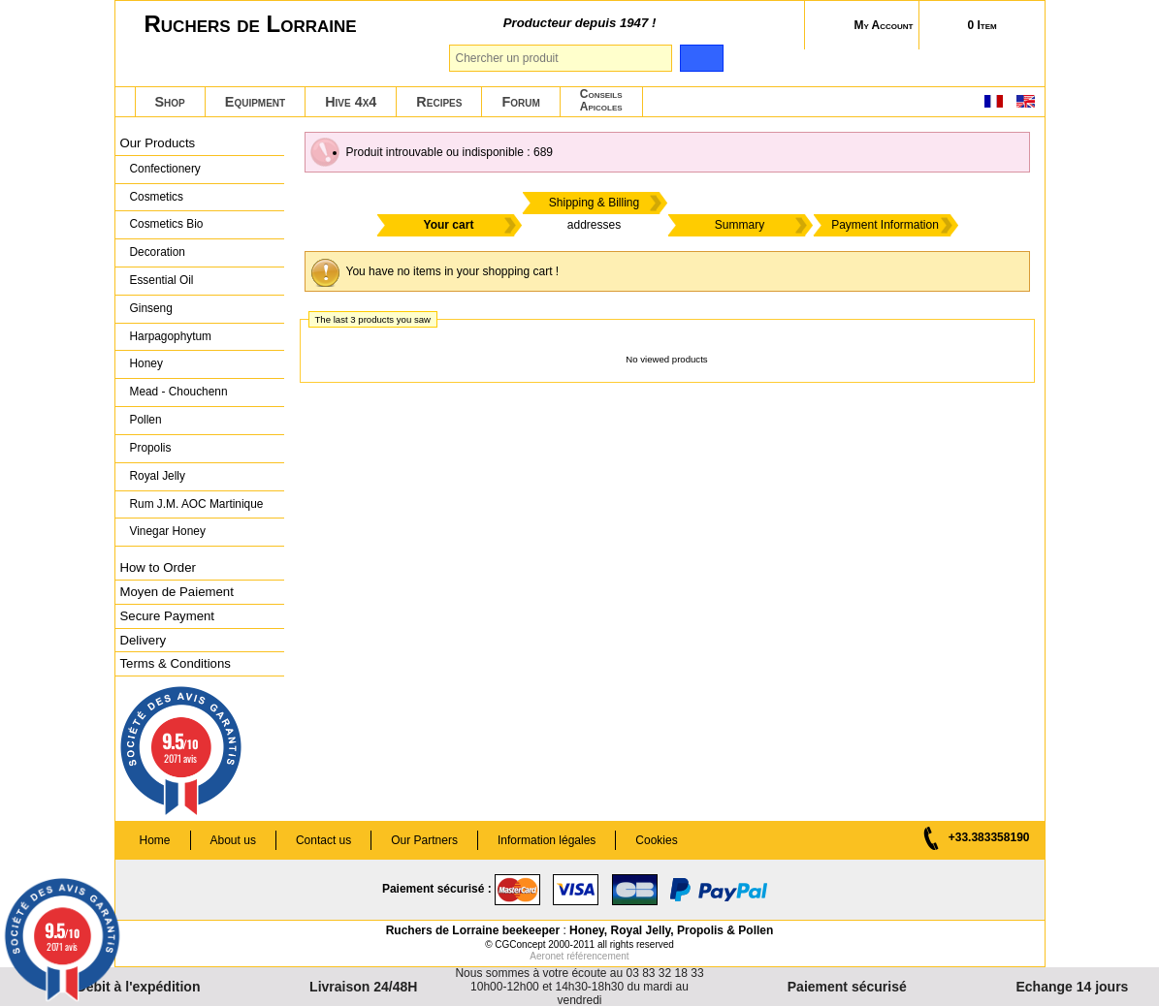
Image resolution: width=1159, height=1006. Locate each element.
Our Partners (424, 840)
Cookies (656, 840)
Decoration (157, 252)
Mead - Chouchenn (179, 391)
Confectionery (165, 168)
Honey (146, 363)
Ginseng (151, 308)
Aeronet (546, 956)
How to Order (158, 567)
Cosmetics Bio (167, 224)
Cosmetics (156, 197)
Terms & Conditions (175, 663)
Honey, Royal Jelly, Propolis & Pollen (671, 930)
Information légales (547, 840)
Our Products (158, 143)
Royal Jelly (157, 476)
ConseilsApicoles (601, 100)
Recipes (439, 102)
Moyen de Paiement (177, 591)
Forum (520, 102)
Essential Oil (162, 280)
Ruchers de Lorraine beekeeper (473, 930)
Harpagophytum (171, 336)
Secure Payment (167, 616)
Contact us (323, 840)
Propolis (151, 448)
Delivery (143, 640)
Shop (170, 102)
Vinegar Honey (168, 531)
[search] (702, 58)
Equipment (255, 102)
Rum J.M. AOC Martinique (197, 504)
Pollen (146, 419)
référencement (597, 956)
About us (233, 840)
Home (155, 840)
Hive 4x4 (350, 102)
